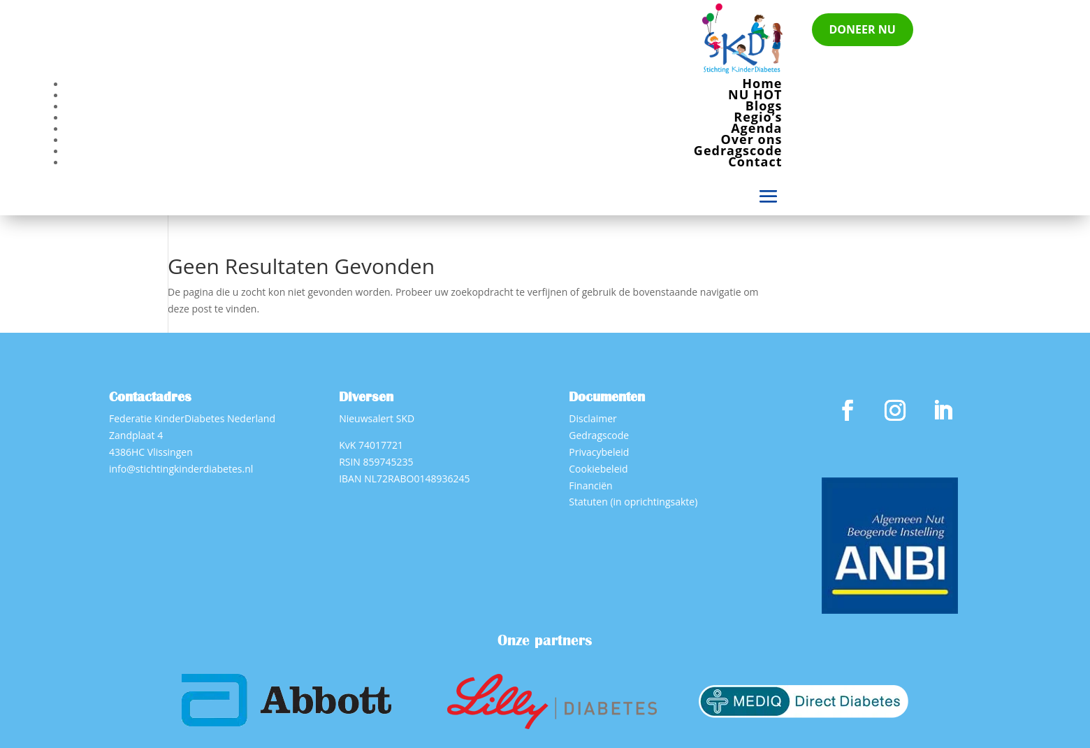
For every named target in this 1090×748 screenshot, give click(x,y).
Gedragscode (738, 150)
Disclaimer (592, 418)
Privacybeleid (599, 452)
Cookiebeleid (598, 468)
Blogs (764, 105)
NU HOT (755, 94)
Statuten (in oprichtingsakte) (633, 501)
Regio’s (758, 116)
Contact (755, 161)
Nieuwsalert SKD (376, 418)
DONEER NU (862, 29)
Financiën (590, 485)
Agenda (756, 128)
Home (762, 83)
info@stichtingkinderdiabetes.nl (181, 468)
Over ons (752, 139)
